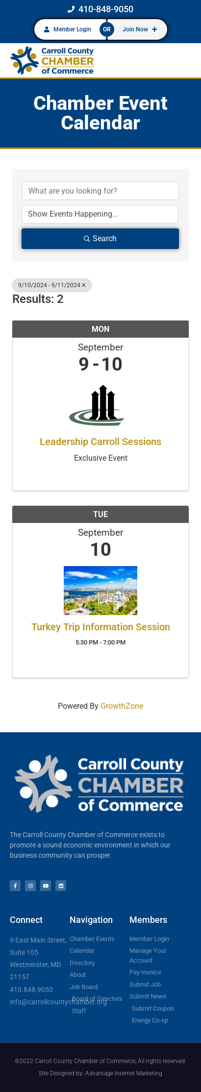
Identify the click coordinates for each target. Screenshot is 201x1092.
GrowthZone (121, 706)
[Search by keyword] (100, 190)
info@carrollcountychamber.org (58, 1002)
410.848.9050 (31, 989)
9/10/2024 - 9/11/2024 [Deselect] (52, 285)
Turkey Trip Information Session (100, 627)
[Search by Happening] (100, 214)
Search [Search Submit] (100, 238)
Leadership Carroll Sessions (100, 441)
